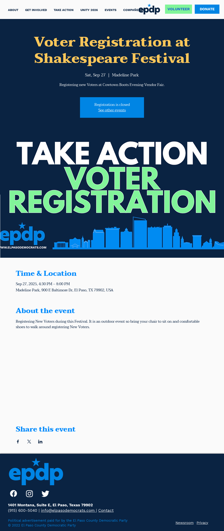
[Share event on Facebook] (18, 441)
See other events (112, 110)
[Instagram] (29, 493)
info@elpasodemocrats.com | (69, 510)
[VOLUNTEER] (178, 9)
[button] (63, 10)
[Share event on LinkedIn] (40, 441)
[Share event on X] (29, 441)
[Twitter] (45, 493)
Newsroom (185, 523)
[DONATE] (207, 9)
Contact (106, 510)
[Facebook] (13, 493)
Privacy (202, 523)
